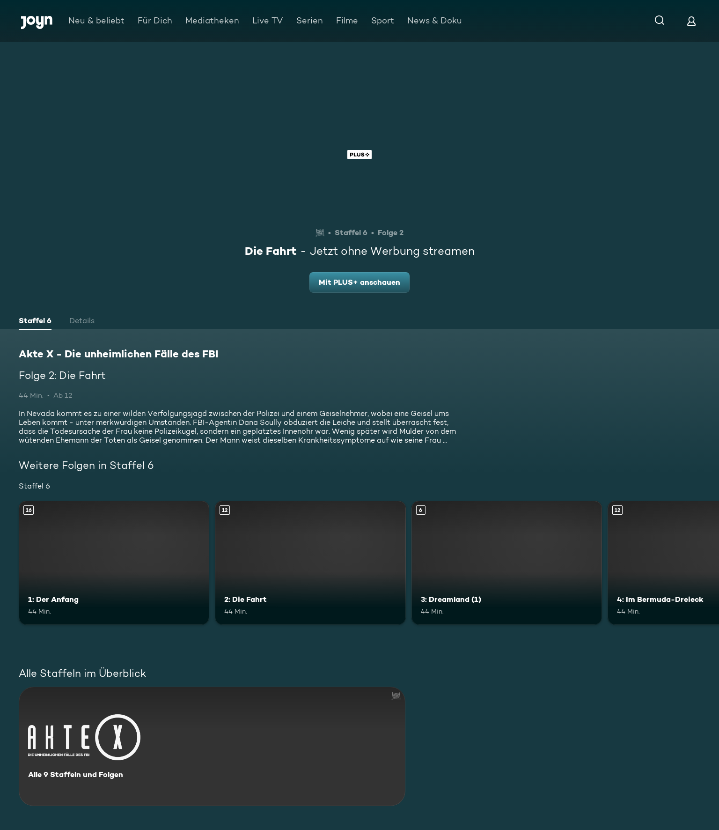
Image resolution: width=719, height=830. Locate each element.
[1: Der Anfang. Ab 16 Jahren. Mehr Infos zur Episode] (114, 563)
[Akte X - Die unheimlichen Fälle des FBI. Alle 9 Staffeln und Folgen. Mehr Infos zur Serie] (212, 746)
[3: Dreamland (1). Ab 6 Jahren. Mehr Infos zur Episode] (506, 563)
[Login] (691, 21)
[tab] (35, 321)
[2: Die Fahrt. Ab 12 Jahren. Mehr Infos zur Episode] (310, 563)
